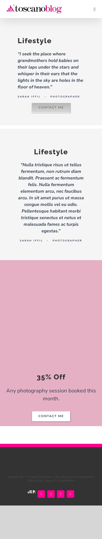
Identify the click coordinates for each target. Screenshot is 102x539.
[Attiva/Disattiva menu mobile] (94, 9)
